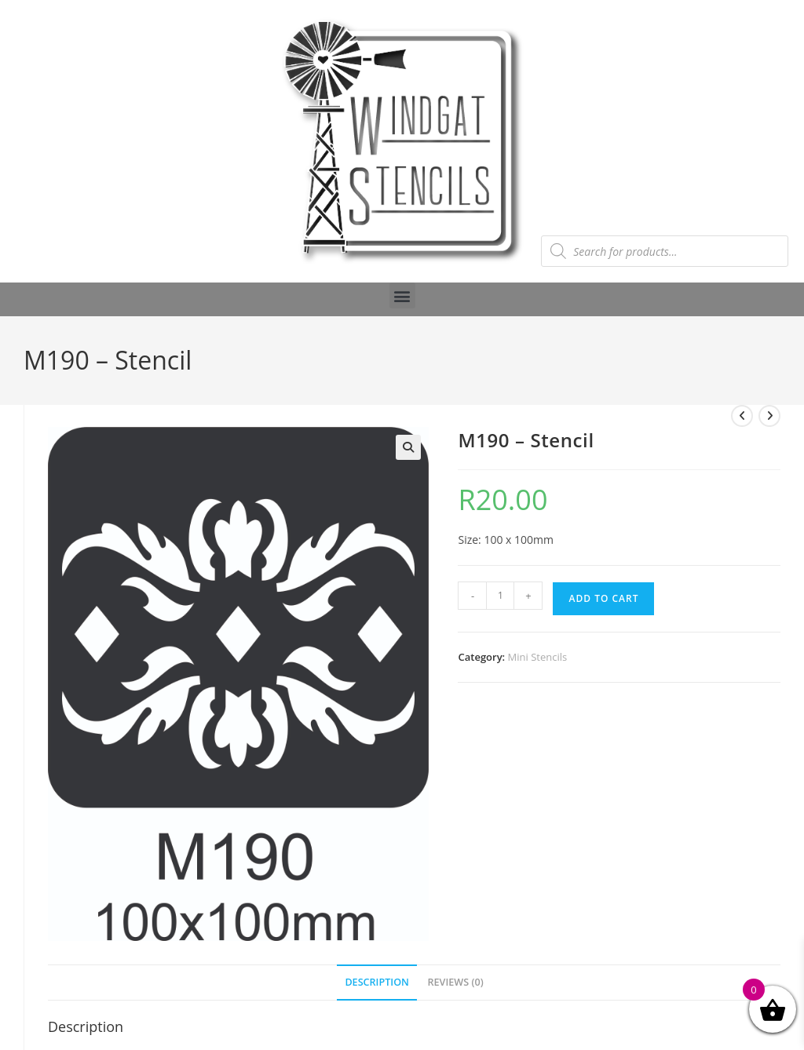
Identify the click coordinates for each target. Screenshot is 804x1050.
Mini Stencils (538, 657)
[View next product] (769, 416)
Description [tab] (377, 982)
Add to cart (603, 598)
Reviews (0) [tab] (456, 982)
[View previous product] (742, 416)
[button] (402, 295)
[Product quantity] (500, 596)
